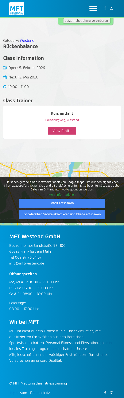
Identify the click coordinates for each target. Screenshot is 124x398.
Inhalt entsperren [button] (62, 203)
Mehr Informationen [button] (62, 194)
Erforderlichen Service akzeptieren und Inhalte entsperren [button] (62, 214)
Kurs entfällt (62, 114)
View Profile (62, 131)
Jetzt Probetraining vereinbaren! (86, 20)
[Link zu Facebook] (105, 8)
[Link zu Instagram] (111, 8)
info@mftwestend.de (26, 263)
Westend (27, 41)
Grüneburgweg (55, 120)
